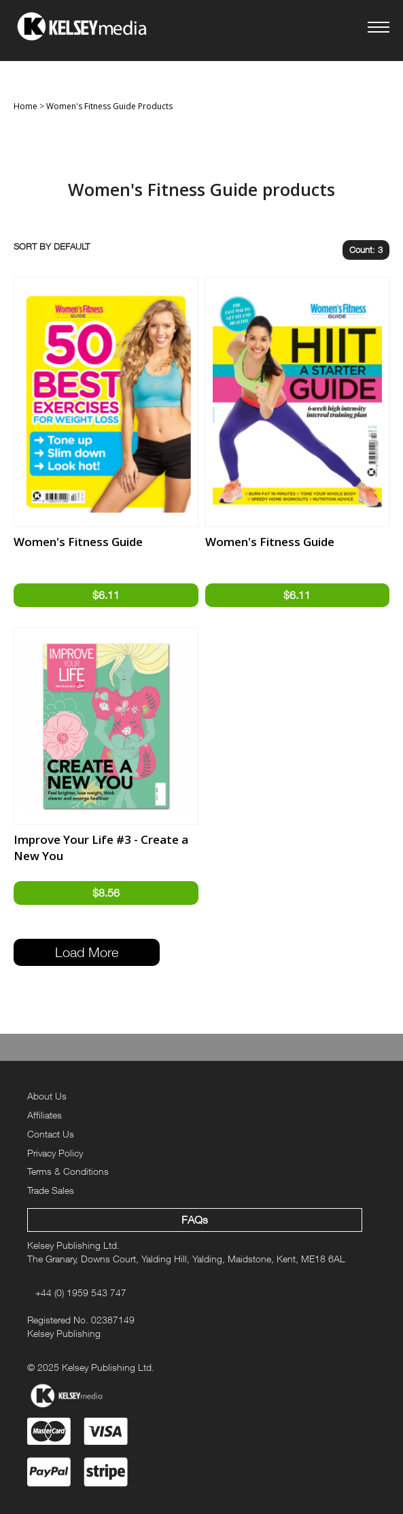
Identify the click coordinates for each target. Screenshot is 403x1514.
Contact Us (50, 1134)
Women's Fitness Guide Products (109, 106)
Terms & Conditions (68, 1171)
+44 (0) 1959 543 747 (80, 1292)
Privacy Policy (55, 1153)
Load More (86, 952)
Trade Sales (50, 1190)
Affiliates (44, 1115)
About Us (47, 1096)
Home (25, 106)
